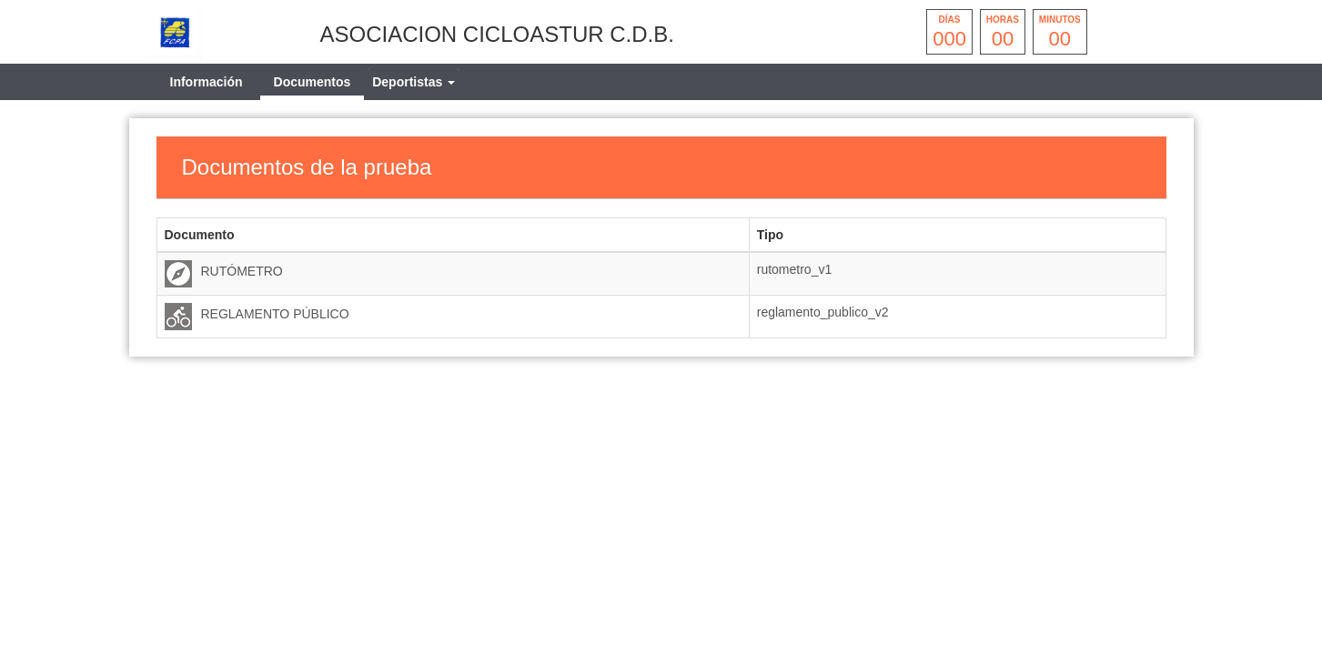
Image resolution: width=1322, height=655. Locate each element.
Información (206, 82)
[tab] (413, 82)
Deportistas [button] (413, 82)
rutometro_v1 (794, 269)
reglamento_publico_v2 (823, 312)
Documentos (312, 82)
